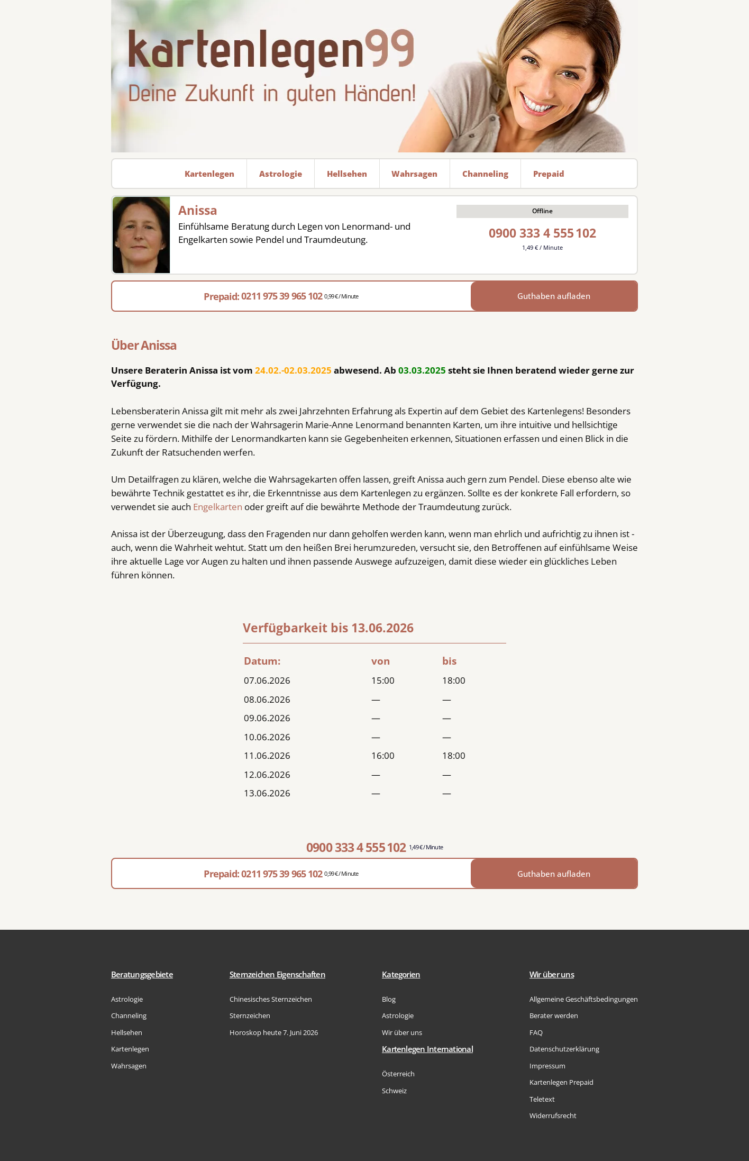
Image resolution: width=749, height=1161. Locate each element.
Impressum (547, 1066)
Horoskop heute (274, 1032)
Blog (389, 999)
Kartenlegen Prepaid (561, 1082)
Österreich (398, 1073)
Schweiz (394, 1090)
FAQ (536, 1032)
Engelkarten (217, 507)
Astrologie (127, 999)
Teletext (542, 1099)
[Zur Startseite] (374, 76)
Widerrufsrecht (553, 1115)
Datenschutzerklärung (564, 1049)
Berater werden (553, 1015)
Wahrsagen (129, 1066)
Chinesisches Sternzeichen (271, 999)
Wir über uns (402, 1032)
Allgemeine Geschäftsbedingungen (583, 999)
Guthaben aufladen (553, 296)
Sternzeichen (250, 1015)
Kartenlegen (130, 1049)
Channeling (129, 1015)
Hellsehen (126, 1032)
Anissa (197, 210)
